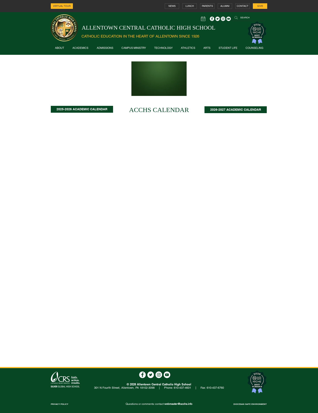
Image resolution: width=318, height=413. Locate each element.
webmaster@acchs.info (178, 403)
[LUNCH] (189, 6)
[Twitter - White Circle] (217, 19)
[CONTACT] (242, 6)
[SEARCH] (247, 17)
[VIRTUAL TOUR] (62, 6)
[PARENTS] (207, 6)
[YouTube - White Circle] (228, 19)
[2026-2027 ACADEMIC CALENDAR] (235, 109)
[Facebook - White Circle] (212, 19)
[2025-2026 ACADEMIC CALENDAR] (82, 109)
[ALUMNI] (225, 6)
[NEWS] (172, 6)
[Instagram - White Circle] (223, 19)
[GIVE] (260, 6)
